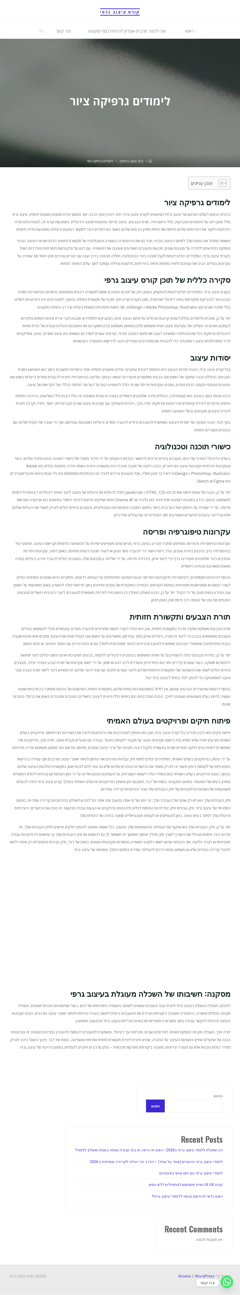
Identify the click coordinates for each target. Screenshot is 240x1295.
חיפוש (218, 1096)
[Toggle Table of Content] (220, 183)
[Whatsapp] (227, 1283)
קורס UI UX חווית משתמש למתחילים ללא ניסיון (186, 1185)
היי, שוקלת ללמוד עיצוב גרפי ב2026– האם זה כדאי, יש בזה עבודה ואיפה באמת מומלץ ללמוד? (149, 1150)
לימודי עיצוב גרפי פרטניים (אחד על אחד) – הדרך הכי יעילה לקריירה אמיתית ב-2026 (156, 1162)
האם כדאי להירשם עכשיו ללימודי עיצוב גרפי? (187, 1196)
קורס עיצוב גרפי (120, 12)
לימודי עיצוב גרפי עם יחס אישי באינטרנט (191, 1173)
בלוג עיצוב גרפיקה (131, 161)
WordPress (204, 1276)
